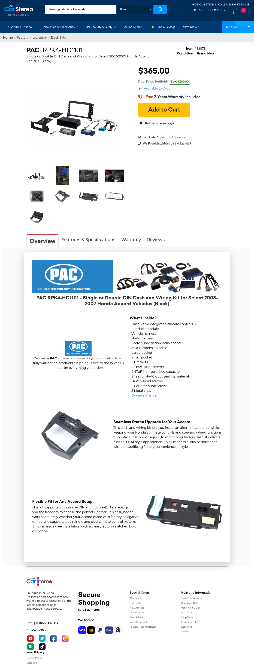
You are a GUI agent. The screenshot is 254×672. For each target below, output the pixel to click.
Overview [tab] (42, 241)
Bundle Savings (163, 27)
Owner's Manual (144, 395)
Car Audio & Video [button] (21, 27)
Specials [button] (238, 27)
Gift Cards (187, 612)
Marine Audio (133, 27)
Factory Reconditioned (143, 626)
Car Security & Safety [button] (101, 27)
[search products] (80, 9)
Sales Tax (31, 662)
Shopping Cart (189, 603)
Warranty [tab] (131, 239)
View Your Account (192, 598)
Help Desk (187, 617)
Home (8, 37)
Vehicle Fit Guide (191, 607)
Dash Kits (58, 37)
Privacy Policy (34, 657)
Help (196, 10)
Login (217, 10)
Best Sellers (136, 617)
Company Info (189, 622)
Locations (186, 626)
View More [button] (191, 27)
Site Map (186, 631)
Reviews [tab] (156, 239)
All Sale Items (137, 612)
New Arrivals (137, 607)
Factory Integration (32, 37)
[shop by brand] (134, 9)
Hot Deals (135, 603)
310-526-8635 (241, 4)
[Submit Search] (160, 9)
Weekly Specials (139, 622)
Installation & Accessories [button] (60, 27)
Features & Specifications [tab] (88, 239)
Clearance (135, 598)
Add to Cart (164, 109)
